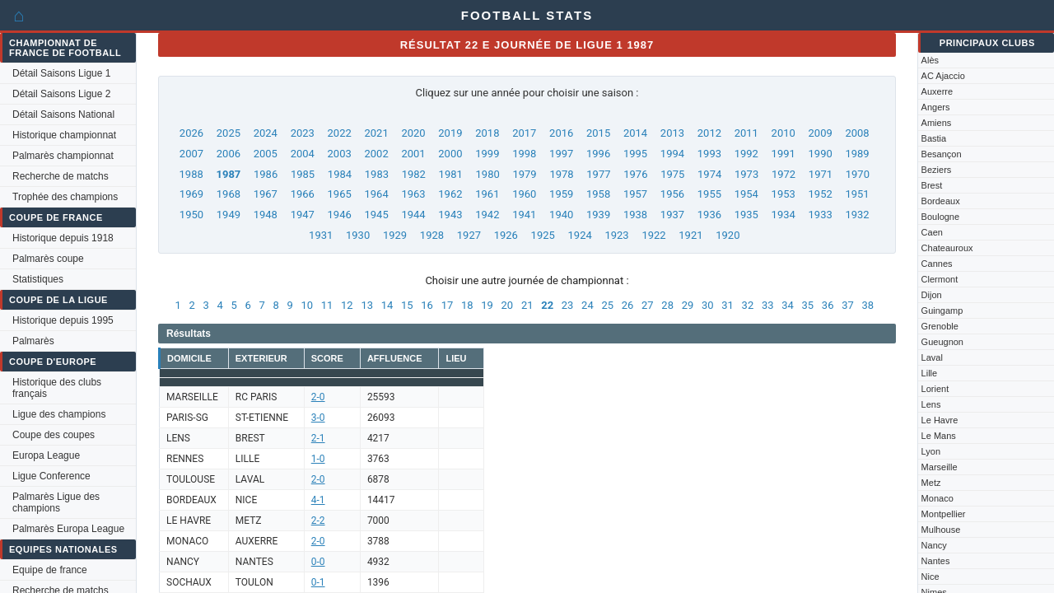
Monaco (937, 498)
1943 (450, 214)
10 (307, 305)
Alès (930, 60)
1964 (376, 194)
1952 (820, 194)
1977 (598, 174)
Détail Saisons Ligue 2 (61, 94)
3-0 (318, 417)
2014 (635, 133)
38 (867, 305)
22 (547, 305)
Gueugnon (942, 342)
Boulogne (940, 217)
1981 (451, 174)
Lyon (930, 451)
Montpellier (943, 514)
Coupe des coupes (53, 435)
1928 (432, 235)
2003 (340, 153)
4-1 (318, 500)
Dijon (931, 295)
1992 (746, 153)
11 (327, 305)
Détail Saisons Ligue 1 (61, 73)
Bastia (934, 138)
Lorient (935, 389)
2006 (228, 153)
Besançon (941, 154)
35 (808, 305)
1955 (709, 194)
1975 (672, 174)
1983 (377, 174)
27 (647, 305)
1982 (414, 174)
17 (447, 305)
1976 (635, 174)
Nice (930, 576)
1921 (690, 235)
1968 (228, 194)
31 (727, 305)
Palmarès (33, 341)
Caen (932, 232)
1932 (857, 214)
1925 (543, 235)
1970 (858, 174)
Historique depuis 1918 (63, 238)
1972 (783, 174)
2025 (228, 133)
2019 (450, 133)
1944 (413, 214)
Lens (931, 404)
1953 (783, 194)
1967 (265, 194)
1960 (524, 194)
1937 (672, 214)
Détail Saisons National (63, 114)
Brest (932, 185)
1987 (228, 174)
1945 (376, 214)
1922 (653, 235)
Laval (932, 357)
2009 (820, 133)
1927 (469, 235)
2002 (376, 153)
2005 (265, 153)
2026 (191, 133)
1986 (265, 174)
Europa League (46, 455)
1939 (598, 214)
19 (487, 305)
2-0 (318, 397)
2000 (450, 153)
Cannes (937, 263)
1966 (303, 194)
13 (367, 305)
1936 (709, 214)
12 (347, 305)
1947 (303, 214)
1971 (820, 174)
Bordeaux (940, 201)
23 (568, 305)
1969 (191, 194)
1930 (358, 235)
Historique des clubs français (56, 387)
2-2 (318, 520)
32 (748, 305)
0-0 (318, 561)
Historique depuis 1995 (63, 320)
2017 (524, 133)
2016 (561, 133)
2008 (857, 133)
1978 (561, 174)
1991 (783, 153)
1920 (727, 235)
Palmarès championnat (63, 155)
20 (507, 305)
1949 (228, 214)
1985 (303, 174)
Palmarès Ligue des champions (56, 502)
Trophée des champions (65, 197)
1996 (598, 153)
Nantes (935, 561)
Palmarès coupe (48, 258)
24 (587, 305)
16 (427, 305)
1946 (340, 214)
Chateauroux (947, 248)
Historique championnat (64, 135)
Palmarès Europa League (68, 529)
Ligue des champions (58, 414)
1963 (413, 194)
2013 (672, 133)
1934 (783, 214)
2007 (191, 153)
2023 (303, 133)
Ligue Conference (51, 476)
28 (667, 305)
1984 (340, 174)
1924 (580, 235)
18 (467, 305)
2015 (598, 133)
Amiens (936, 123)
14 (387, 305)
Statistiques (37, 279)
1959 (561, 194)
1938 (635, 214)
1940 (561, 214)
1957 (635, 194)
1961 (487, 194)
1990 (820, 153)
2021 (376, 133)
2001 (413, 153)
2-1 (318, 438)
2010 (783, 133)
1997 (561, 153)
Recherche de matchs (60, 176)
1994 (672, 153)
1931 (321, 235)
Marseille (939, 467)
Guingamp (942, 310)
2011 (746, 133)
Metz (931, 483)
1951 (857, 194)
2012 (709, 133)
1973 (746, 174)
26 (628, 305)
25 (607, 305)
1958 (598, 194)
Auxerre (937, 91)
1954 (746, 194)
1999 (487, 153)
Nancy (934, 545)
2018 (487, 133)
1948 (265, 214)
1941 (524, 214)
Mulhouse (941, 530)
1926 (506, 235)
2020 (413, 133)
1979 (524, 174)
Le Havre (939, 420)
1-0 (318, 459)
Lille (929, 373)
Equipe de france (49, 570)
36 (828, 305)
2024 (265, 133)
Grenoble (939, 326)
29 (688, 305)
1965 (340, 194)
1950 (191, 214)
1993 (709, 153)
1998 (524, 153)
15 (407, 305)
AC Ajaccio (943, 76)
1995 (635, 153)
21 (527, 305)
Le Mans (938, 436)
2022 (340, 133)
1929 (395, 235)
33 (768, 305)
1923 (616, 235)
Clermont (939, 279)
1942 (487, 214)
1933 (820, 214)
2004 (303, 153)
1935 (746, 214)
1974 (709, 174)
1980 (488, 174)
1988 (191, 174)
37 (848, 305)
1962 (450, 194)
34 (787, 305)
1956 (672, 194)
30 (708, 305)
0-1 (318, 582)
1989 (857, 153)
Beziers (936, 170)
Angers (935, 107)
